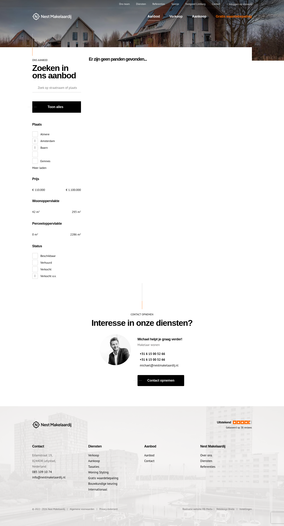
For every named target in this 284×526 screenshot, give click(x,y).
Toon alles (55, 107)
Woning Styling (98, 472)
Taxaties (93, 466)
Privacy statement (108, 508)
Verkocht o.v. (48, 276)
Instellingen (245, 508)
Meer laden (39, 168)
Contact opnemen (161, 380)
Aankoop (199, 16)
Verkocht (46, 269)
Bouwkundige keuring (103, 483)
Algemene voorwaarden (82, 508)
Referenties (208, 466)
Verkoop (176, 16)
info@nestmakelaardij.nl (49, 477)
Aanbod (153, 16)
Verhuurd (46, 262)
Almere (45, 134)
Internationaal (97, 488)
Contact (149, 460)
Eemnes (45, 161)
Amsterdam (47, 141)
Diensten (206, 460)
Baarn (44, 147)
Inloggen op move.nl (240, 4)
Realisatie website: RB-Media (197, 508)
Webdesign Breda (225, 508)
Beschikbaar (48, 256)
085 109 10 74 (42, 472)
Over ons (206, 455)
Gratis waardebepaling (234, 16)
